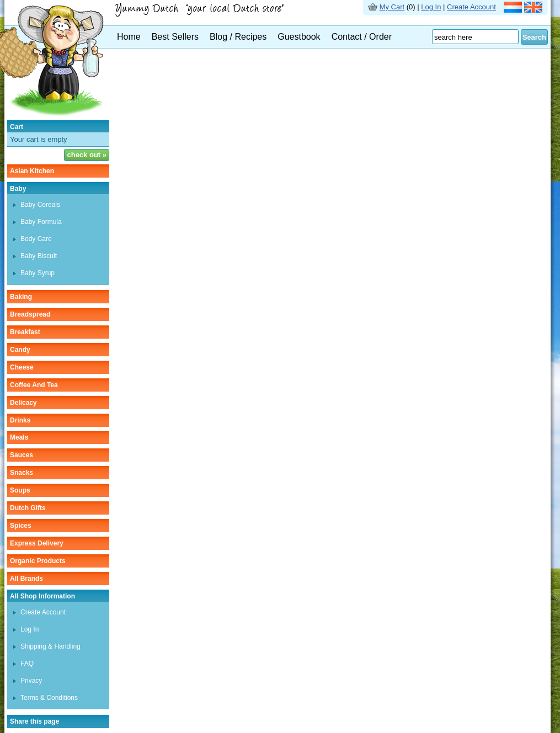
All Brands (26, 578)
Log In (431, 7)
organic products (38, 561)
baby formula (41, 222)
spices (20, 525)
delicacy (23, 402)
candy (20, 350)
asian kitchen (32, 171)
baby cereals (40, 204)
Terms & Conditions (49, 698)
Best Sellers (175, 36)
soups (20, 490)
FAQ (27, 663)
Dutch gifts (28, 508)
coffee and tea (34, 385)
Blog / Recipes (238, 36)
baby (18, 188)
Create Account (471, 7)
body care (36, 239)
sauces (21, 455)
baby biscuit (38, 256)
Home (129, 36)
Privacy (31, 680)
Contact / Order (362, 36)
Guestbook (299, 36)
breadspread (30, 314)
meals (19, 437)
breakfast (25, 332)
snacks (21, 473)
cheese (22, 367)
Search (534, 37)
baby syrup (37, 273)
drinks (20, 420)
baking (21, 297)
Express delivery (36, 543)
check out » (86, 155)
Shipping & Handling (50, 646)
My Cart (392, 7)
